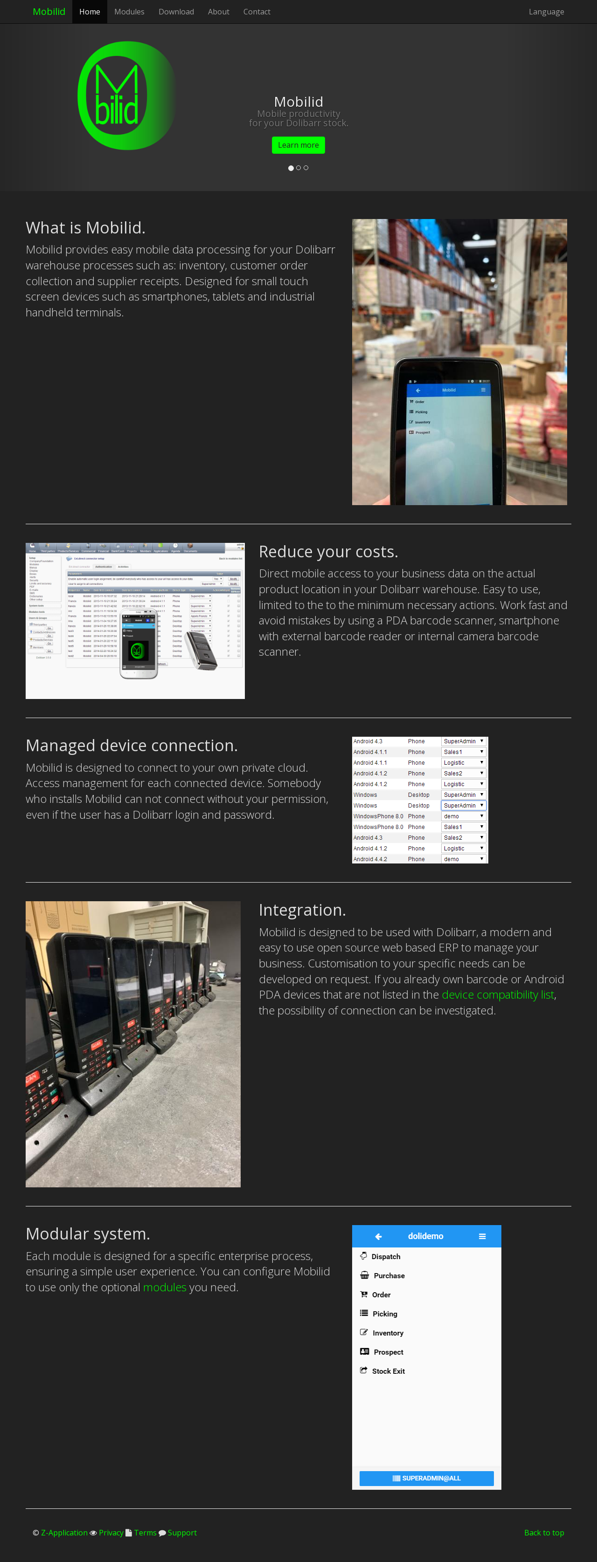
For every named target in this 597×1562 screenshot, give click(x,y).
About (218, 12)
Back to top (544, 1533)
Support (181, 1533)
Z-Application (64, 1533)
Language (546, 12)
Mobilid (49, 11)
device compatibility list (498, 994)
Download (176, 12)
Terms (144, 1533)
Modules (129, 12)
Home (89, 12)
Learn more (298, 145)
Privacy (110, 1533)
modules (165, 1287)
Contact (257, 12)
